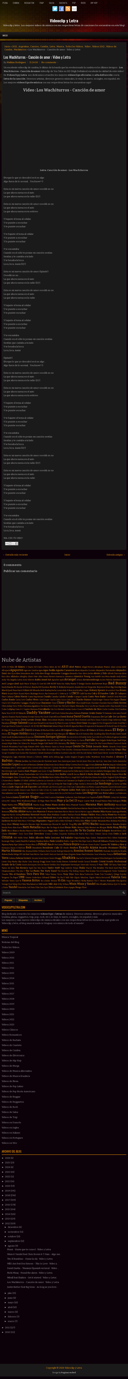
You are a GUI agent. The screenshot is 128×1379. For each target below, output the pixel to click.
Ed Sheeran (46, 726)
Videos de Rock (10, 1107)
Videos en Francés (11, 1122)
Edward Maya (58, 726)
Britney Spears (97, 690)
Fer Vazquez (33, 743)
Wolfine (110, 884)
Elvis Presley (111, 734)
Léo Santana (121, 797)
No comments (48, 62)
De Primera (6, 720)
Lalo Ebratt (43, 787)
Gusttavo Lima (66, 753)
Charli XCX (6, 703)
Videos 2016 (8, 988)
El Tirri (38, 734)
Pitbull (42, 844)
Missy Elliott (7, 824)
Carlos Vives (32, 699)
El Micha (45, 730)
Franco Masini (107, 743)
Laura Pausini (101, 787)
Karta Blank (94, 774)
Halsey (89, 753)
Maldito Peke (12, 805)
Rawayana (6, 848)
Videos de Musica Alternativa (17, 1071)
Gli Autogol (50, 750)
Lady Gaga (14, 786)
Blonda (36, 690)
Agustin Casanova (65, 670)
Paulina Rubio (42, 841)
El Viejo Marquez (59, 734)
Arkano (79, 680)
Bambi (4, 687)
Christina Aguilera (31, 706)
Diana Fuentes (102, 720)
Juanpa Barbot (68, 771)
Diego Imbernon (114, 720)
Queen (104, 844)
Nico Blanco (13, 830)
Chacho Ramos (83, 699)
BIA (45, 684)
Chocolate (95, 703)
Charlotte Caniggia (19, 703)
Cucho (104, 709)
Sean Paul (80, 854)
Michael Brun (99, 818)
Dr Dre (100, 723)
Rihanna (16, 850)
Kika (86, 777)
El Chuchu (122, 726)
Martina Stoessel (30, 814)
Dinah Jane (32, 723)
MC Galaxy (11, 801)
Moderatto (24, 824)
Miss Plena (122, 821)
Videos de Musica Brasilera (16, 1076)
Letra (52, 46)
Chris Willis (17, 706)
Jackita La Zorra (30, 761)
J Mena (17, 761)
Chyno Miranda (76, 706)
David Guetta (82, 716)
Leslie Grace (19, 790)
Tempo (75, 868)
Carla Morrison (120, 697)
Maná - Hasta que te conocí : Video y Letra (29, 1249)
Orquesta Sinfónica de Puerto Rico (74, 834)
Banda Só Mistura (24, 687)
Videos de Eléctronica (13, 1055)
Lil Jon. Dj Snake (50, 790)
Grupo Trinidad (8, 753)
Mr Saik (62, 824)
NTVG (86, 824)
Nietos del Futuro (40, 831)
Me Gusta (38, 818)
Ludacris (69, 797)
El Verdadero (46, 734)
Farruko (90, 740)
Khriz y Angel (70, 777)
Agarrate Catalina (31, 670)
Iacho (51, 757)
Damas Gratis (88, 713)
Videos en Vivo (9, 1143)
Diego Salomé (18, 722)
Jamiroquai (66, 761)
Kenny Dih (37, 777)
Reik (28, 847)
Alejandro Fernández (106, 670)
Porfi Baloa (58, 844)
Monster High (34, 824)
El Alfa (66, 726)
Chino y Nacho (66, 702)
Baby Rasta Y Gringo (75, 683)
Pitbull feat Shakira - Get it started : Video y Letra (31, 1277)
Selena (12, 858)
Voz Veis (22, 884)
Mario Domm (93, 808)
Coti (52, 709)
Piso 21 (34, 844)
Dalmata (77, 713)
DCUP (13, 713)
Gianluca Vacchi (16, 749)
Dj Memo (72, 723)
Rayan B (14, 848)
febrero (12, 1316)
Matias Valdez (88, 814)
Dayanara (95, 717)
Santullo (60, 854)
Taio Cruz (121, 864)
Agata (40, 670)
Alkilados (15, 676)
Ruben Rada (7, 854)
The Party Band (48, 871)
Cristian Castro (70, 709)
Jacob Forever (45, 761)
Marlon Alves (31, 812)
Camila (47, 696)
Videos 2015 (8, 983)
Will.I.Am (52, 884)
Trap (41, 2)
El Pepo (76, 730)
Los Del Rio (66, 793)
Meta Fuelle (57, 818)
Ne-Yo (50, 827)
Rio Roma (27, 851)
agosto (11, 1246)
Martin (65, 812)
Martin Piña (99, 811)
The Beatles (98, 868)
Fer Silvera (22, 743)
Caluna (9, 696)
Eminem (40, 736)
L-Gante (16, 780)
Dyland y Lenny (22, 726)
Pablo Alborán (36, 837)
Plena (5, 2)
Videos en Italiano (11, 1132)
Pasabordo (122, 838)
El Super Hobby (18, 733)
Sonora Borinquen (29, 865)
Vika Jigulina (121, 881)
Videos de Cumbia (11, 1050)
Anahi (113, 676)
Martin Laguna (86, 812)
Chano (123, 699)
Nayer (43, 827)
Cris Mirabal (59, 709)
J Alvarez (119, 756)
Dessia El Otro (72, 720)
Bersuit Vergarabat (88, 687)
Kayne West (117, 774)
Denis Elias (41, 719)
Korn (100, 777)
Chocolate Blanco (106, 703)
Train (96, 874)
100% (4, 667)
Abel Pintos (75, 667)
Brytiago (34, 693)
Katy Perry (105, 774)
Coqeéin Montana (30, 709)
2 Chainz (29, 667)
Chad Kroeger (97, 700)
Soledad (73, 861)
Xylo (115, 884)
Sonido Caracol (84, 862)
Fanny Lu (75, 740)
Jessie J (52, 765)
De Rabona (16, 720)
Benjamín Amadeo (73, 687)
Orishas (55, 834)
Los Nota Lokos (106, 793)
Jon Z (50, 768)
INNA (45, 757)
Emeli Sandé (7, 737)
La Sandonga (103, 783)
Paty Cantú (15, 841)
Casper (46, 700)
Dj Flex (58, 723)
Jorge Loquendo (88, 768)
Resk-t (66, 848)
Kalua (47, 774)
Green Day (110, 750)
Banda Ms (11, 687)
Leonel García (7, 790)
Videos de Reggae (11, 1096)
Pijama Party (7, 844)
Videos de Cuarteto (12, 1045)
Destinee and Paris (87, 720)
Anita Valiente (28, 680)
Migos (33, 821)
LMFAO (32, 780)
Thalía (82, 868)
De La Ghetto (119, 716)
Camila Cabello (58, 696)
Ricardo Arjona (88, 847)
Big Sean (122, 687)
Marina (84, 808)
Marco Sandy (7, 808)
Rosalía (123, 851)
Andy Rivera (121, 676)
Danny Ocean (27, 717)
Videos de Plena (10, 1081)
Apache (55, 679)
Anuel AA (46, 679)
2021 (7, 1181)
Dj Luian (65, 723)
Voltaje (15, 884)
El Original (66, 730)
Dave (58, 717)
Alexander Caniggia (60, 673)
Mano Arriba (58, 804)
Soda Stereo (62, 861)
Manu (68, 805)
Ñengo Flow (81, 887)
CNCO (75, 693)
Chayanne (46, 703)
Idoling (56, 757)
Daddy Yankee (39, 713)
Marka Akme (17, 811)
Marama (91, 804)
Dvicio (12, 726)
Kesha (45, 777)
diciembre (13, 1227)
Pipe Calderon (19, 844)
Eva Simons (6, 740)
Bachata (63, 2)
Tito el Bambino (17, 874)
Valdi (67, 877)
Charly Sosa (34, 703)
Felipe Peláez (13, 743)
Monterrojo (46, 824)
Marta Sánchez (55, 811)
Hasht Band (98, 753)
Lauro (124, 787)
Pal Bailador (67, 837)
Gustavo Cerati (36, 753)
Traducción (89, 874)
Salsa (51, 2)
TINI (105, 864)
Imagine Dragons (78, 757)
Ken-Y (17, 777)
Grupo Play (120, 749)
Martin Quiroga (112, 811)
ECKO (36, 726)
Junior (123, 771)
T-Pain (100, 864)
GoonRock (94, 750)
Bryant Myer (13, 693)
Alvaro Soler (33, 676)
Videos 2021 (8, 1014)
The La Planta (32, 871)
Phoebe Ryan (114, 841)
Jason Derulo (77, 761)
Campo (77, 696)
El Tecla (31, 734)
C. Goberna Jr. (63, 693)
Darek (46, 717)
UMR (22, 877)
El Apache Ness (76, 726)
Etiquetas (23, 900)
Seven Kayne (43, 858)
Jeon (22, 765)
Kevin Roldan (54, 777)
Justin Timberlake (27, 774)
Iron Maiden (107, 757)
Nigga (50, 830)
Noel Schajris (103, 830)
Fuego (25, 747)
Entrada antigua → (116, 554)
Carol (41, 700)
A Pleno (45, 667)
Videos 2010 (8, 957)
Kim (90, 777)
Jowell (97, 768)
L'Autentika (6, 780)
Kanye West (54, 774)
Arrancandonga (91, 679)
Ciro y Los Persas (91, 706)
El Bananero (99, 726)
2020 (8, 1186)
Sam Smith (44, 854)
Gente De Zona (82, 746)
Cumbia (16, 2)
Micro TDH (26, 821)
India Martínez (93, 757)
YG (119, 884)
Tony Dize (68, 874)
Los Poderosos (120, 793)
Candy (84, 696)
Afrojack (6, 670)
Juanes (57, 770)
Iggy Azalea (65, 757)
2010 (8, 1332)
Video (88, 46)
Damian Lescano (112, 713)
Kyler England (108, 777)
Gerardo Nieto (100, 746)
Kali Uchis (40, 774)
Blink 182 (28, 690)
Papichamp (79, 837)
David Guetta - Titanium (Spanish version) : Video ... (33, 1268)
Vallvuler (5, 881)
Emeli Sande (121, 734)
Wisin (72, 883)
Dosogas (92, 723)
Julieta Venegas (104, 771)
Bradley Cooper (83, 690)
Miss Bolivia (111, 821)
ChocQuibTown (83, 703)
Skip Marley (12, 862)
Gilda (43, 750)
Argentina (24, 46)
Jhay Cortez (71, 764)
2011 (7, 1327)
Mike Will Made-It (67, 821)
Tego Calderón (66, 868)
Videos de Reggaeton (13, 1102)
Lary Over (67, 787)
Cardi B (110, 696)
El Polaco (91, 730)
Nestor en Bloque (97, 827)
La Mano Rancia (13, 784)
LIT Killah (24, 780)
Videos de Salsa (10, 1112)
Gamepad (68, 747)
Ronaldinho (115, 851)
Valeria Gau (118, 877)
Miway (15, 824)
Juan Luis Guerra (16, 771)
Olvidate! (13, 833)
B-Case (40, 684)
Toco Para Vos (35, 874)
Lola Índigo (90, 790)
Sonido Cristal (98, 861)
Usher (53, 877)
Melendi (47, 817)
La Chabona (58, 780)
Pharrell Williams (101, 841)
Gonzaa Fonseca (81, 749)
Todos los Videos (74, 46)
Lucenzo (52, 797)
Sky (19, 861)
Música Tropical (10, 937)
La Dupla (79, 780)
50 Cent (38, 667)
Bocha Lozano (57, 690)
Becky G (54, 687)
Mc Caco (14, 818)
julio (10, 1293)
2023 (8, 1172)
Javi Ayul (96, 761)
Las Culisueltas (78, 787)
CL (70, 693)
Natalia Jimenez (105, 824)
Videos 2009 (8, 952)
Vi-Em (61, 880)
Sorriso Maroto (43, 865)
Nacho (94, 824)
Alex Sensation (23, 673)
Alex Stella (35, 673)
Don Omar (81, 723)
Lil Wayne (63, 790)
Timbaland (122, 871)
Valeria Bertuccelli (102, 877)
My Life (78, 824)
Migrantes (41, 820)
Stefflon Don (55, 865)
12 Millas (10, 667)
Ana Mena (105, 676)
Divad (40, 723)
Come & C (19, 709)
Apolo (61, 680)
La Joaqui (95, 780)
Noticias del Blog (10, 942)
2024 (8, 1167)
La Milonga (25, 784)
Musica (60, 46)
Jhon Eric (81, 765)
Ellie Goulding (95, 734)
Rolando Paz (68, 851)
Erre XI (78, 737)
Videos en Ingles (10, 1127)
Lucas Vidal (44, 797)
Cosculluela (44, 709)
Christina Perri (46, 706)
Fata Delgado (101, 740)
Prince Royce (71, 844)
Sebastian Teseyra (105, 854)
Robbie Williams (38, 851)
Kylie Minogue (120, 777)
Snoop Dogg (39, 861)
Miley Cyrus (91, 820)
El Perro (83, 730)
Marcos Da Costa (23, 808)
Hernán (22, 757)
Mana (48, 804)
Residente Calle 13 (52, 847)
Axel (16, 683)
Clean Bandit (115, 706)
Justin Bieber (10, 774)
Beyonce (101, 687)
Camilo (69, 696)
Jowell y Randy (108, 767)
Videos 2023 (8, 1024)
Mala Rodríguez (114, 801)
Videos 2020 (8, 1009)
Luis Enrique (80, 797)
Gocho (69, 749)
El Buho (108, 726)
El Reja (118, 730)
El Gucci (27, 730)
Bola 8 (65, 690)
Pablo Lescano (52, 837)
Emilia (15, 737)
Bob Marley (45, 690)
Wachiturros (20, 49)
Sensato (35, 858)
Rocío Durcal (51, 851)
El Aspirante (89, 726)
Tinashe (5, 874)
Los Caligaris (41, 793)
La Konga (110, 780)
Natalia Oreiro (119, 824)
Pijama (123, 841)
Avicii (124, 680)
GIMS (37, 747)
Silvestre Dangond (91, 858)
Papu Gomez (91, 838)
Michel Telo (16, 821)
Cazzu (63, 700)
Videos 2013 (8, 973)
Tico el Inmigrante (103, 871)
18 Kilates (20, 667)
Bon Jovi (72, 690)
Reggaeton (29, 2)
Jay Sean (104, 761)
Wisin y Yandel (86, 883)
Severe (52, 858)
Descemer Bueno (56, 720)
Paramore (102, 837)
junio (10, 1298)
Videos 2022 (8, 1019)
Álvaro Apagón (69, 887)
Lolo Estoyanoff (103, 790)
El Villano (70, 733)
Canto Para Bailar (97, 696)
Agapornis (16, 670)
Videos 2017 (8, 993)
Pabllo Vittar (23, 838)
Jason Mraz (87, 761)
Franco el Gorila (119, 743)
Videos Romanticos (12, 1035)
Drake (114, 723)
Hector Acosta (108, 753)
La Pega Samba (78, 784)
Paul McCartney (28, 841)
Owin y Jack (119, 833)
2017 (8, 1200)
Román (106, 851)
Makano (104, 801)
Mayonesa (6, 818)
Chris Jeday (7, 706)
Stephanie (65, 864)
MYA (19, 801)
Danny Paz (39, 717)
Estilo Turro (92, 737)
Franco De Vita (95, 743)
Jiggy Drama (90, 765)
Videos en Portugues (12, 1138)
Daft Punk (55, 713)
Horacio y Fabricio (34, 757)
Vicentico (76, 880)
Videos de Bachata (11, 1040)
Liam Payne (31, 790)
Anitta (38, 679)
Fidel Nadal (48, 743)
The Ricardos (62, 871)
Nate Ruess (17, 827)
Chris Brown (119, 703)
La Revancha (89, 784)
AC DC (58, 667)
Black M (21, 690)
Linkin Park (75, 790)
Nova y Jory (121, 831)
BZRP (53, 683)
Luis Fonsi (103, 797)
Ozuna (7, 837)
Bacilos (88, 684)
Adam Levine (116, 667)
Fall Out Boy (65, 740)
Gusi (17, 753)
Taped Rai (33, 868)
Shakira (68, 858)
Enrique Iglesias (56, 736)
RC (109, 844)
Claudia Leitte (104, 706)
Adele (124, 667)
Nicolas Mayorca (26, 831)
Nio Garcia (70, 831)
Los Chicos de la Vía (54, 793)
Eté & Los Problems (104, 737)
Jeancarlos (122, 761)
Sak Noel (25, 854)
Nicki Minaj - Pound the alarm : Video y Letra (29, 1273)
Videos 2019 (8, 1004)
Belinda (62, 687)
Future (31, 746)
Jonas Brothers (60, 768)
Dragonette (107, 723)
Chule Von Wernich (61, 706)
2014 (8, 1214)
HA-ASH (76, 753)
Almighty (23, 676)
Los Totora (7, 797)
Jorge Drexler (74, 768)
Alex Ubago (45, 673)
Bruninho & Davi (113, 690)
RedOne (21, 848)
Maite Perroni (50, 801)
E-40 (31, 726)
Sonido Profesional (116, 861)
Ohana (4, 834)
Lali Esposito (30, 786)
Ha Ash (84, 753)
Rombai (79, 850)
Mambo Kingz (39, 805)
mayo (11, 1302)
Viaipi (68, 881)
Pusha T (97, 844)
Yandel (12, 887)
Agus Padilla (49, 670)
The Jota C (20, 871)
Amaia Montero (49, 676)
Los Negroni (90, 793)
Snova (48, 862)
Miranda (102, 821)
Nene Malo (71, 827)
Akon (77, 670)
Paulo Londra (56, 841)
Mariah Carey (40, 808)
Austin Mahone (106, 680)
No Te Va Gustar (85, 830)
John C (14, 768)
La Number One (44, 784)
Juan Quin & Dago (45, 771)
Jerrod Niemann (30, 765)
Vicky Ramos (87, 880)
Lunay (113, 797)
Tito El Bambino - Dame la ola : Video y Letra (30, 1259)
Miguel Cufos (53, 821)
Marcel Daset (121, 805)
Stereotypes (75, 865)
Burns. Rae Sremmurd (48, 693)
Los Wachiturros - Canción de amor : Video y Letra (37, 57)
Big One (114, 687)
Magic (42, 801)
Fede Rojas (111, 740)
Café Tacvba (85, 693)
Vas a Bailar (45, 881)
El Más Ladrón (55, 730)
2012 (14, 46)
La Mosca (34, 784)
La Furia (86, 780)
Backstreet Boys (100, 683)
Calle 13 (113, 693)
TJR (110, 865)
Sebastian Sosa (92, 854)
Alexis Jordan (88, 673)
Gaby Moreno (45, 747)
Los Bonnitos (20, 793)
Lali (21, 786)
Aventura (117, 679)
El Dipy (5, 730)
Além (40, 676)
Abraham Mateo (102, 667)
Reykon (74, 847)
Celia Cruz (71, 700)
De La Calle (107, 716)
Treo (102, 874)
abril (10, 1307)
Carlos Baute (8, 699)
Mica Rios (75, 818)
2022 (8, 1176)
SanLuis (52, 854)
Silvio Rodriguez (106, 858)
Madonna (26, 801)
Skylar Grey (27, 862)
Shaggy (58, 858)
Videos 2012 (98, 46)
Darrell (52, 717)
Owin (110, 834)
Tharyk (89, 868)
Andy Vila (6, 680)
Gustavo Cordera (52, 753)
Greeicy (102, 750)
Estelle (83, 737)
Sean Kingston (70, 854)
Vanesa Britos (31, 880)
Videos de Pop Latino (12, 1086)
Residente (37, 848)
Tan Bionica (21, 868)
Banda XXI (37, 687)
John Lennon (33, 768)
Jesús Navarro (60, 765)
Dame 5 (100, 713)
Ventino (54, 881)
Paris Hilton (112, 838)
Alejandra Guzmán (87, 670)
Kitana (95, 777)
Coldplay (11, 709)
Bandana (45, 687)
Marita (101, 808)
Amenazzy (60, 676)
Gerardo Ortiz (115, 747)
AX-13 (65, 666)
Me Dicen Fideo (26, 818)
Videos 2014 (8, 978)
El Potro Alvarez (104, 730)
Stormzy (93, 865)
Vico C (96, 881)
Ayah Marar (24, 684)
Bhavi (108, 687)
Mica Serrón (87, 818)
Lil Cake (39, 790)
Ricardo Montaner (108, 847)
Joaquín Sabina (116, 765)
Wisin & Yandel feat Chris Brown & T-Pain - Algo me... (34, 1254)
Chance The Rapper (111, 700)
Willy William (63, 884)
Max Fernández (120, 815)
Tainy (114, 865)
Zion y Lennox (55, 887)
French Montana (10, 746)
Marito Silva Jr (115, 808)
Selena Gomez (23, 858)
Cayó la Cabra (55, 700)
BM (48, 683)
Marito (106, 808)
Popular (8, 900)
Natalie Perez (7, 827)
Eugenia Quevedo (119, 737)
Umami (28, 877)
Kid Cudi (80, 777)
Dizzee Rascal (48, 723)
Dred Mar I (122, 723)
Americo (69, 676)
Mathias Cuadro (59, 814)
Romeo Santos (93, 850)
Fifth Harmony (60, 743)
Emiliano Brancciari (26, 737)
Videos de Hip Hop (11, 1060)
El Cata (114, 726)
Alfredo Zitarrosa (115, 673)
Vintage (5, 884)
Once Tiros (23, 834)
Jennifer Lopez (11, 764)
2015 (7, 1209)
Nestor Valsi (83, 827)
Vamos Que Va (15, 881)
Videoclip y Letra (64, 20)
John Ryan (43, 768)
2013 (7, 1218)
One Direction (36, 833)
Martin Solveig (15, 815)
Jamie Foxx (57, 761)
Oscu (91, 834)
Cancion (34, 46)
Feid (119, 740)
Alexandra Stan (75, 673)
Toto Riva (79, 874)
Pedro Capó (69, 841)
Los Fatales (76, 793)
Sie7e (81, 858)
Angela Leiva (16, 679)
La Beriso (40, 780)
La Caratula (48, 780)
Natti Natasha (32, 827)
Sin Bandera (118, 858)
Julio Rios (116, 771)
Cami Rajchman (35, 696)
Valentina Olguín (87, 877)
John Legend (22, 768)
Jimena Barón (102, 764)
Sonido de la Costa (11, 864)
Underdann (36, 877)
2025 (8, 1162)
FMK (24, 740)
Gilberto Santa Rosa (33, 750)
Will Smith (43, 884)
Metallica (66, 818)
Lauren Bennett (114, 787)
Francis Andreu (81, 743)
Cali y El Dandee (100, 693)
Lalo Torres (53, 787)
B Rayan (33, 684)
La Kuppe (119, 780)
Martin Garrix (74, 812)
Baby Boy (61, 684)
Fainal (56, 740)
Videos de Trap (10, 1117)
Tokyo (47, 874)
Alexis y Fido (100, 673)
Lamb (60, 787)
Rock (83, 2)
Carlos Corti (20, 700)
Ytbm (37, 887)
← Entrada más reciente (15, 554)
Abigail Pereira (88, 667)
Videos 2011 (8, 963)
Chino (54, 703)
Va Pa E (61, 877)
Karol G (83, 774)
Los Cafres (31, 793)
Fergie (41, 743)
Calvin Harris (20, 696)
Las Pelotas (90, 787)
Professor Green (86, 844)
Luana (16, 797)
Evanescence (17, 740)
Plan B (50, 844)
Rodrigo (60, 851)
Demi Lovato (27, 719)
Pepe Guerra (87, 841)
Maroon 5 (42, 811)
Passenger (6, 841)
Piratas (28, 844)
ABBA (51, 667)
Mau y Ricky (101, 814)
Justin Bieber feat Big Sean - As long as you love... (32, 1287)
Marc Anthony (106, 804)
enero (11, 1321)
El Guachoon (15, 730)
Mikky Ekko (79, 821)
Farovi (82, 740)
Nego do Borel (58, 827)
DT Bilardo (21, 713)
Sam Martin (34, 854)
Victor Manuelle (107, 880)
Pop (74, 2)
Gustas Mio (24, 753)
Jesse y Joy (43, 764)
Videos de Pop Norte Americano (18, 1091)
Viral (10, 884)
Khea (63, 777)
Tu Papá (14, 877)
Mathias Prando (74, 815)
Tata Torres (42, 868)
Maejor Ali (35, 801)
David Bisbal (66, 716)
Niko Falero (59, 830)
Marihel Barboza (74, 808)
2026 (8, 1158)
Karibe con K (66, 774)
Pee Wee (78, 841)
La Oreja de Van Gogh (62, 784)
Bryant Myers (24, 693)
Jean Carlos (112, 761)
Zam (42, 887)
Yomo (33, 887)
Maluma (25, 804)
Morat (55, 824)
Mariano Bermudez (57, 808)
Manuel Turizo (78, 805)
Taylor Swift (53, 868)
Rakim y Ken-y (118, 844)
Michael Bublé (112, 818)
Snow (53, 862)
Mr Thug (69, 824)
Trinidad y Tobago (111, 874)
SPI (20, 854)
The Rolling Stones (77, 871)
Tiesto (114, 871)
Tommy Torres (56, 874)
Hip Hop (94, 2)
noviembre (14, 1232)
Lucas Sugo (29, 797)
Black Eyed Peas (9, 690)
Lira (83, 790)
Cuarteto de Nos (93, 709)
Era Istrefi (71, 737)
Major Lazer (84, 801)
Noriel (114, 830)
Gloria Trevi (60, 750)
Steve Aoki (85, 865)
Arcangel (70, 679)
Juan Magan (31, 771)
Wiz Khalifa (101, 884)
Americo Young (82, 676)
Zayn (46, 887)
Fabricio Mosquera (36, 740)
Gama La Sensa (58, 747)
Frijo (20, 747)
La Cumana (68, 780)
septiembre (14, 1241)
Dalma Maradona (67, 713)
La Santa (115, 784)
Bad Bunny (117, 683)
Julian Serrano (91, 771)
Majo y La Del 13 (67, 800)
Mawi (110, 814)
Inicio (5, 35)
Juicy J (81, 771)
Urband (45, 877)
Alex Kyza (11, 673)
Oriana (48, 834)
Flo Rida (70, 743)
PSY (15, 837)
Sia (77, 858)
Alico (8, 676)
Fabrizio (50, 740)
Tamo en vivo (8, 868)
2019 (8, 1190)
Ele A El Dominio (83, 734)
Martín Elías (46, 814)
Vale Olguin (75, 877)
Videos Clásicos (10, 1029)
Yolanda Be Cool (24, 887)
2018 (8, 1195)
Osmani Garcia (101, 834)
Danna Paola (15, 717)
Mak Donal (95, 801)
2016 (8, 1204)
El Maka (36, 730)
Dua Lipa (5, 726)
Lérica (4, 801)
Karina (76, 774)
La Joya (102, 780)
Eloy (103, 734)
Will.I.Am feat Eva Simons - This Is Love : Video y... (32, 1263)
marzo (11, 1312)
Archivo (38, 900)
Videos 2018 (8, 999)
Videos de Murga (10, 1066)
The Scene (91, 871)
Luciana (60, 797)
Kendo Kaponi (26, 777)
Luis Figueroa (91, 797)
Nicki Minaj (112, 827)
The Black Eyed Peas (113, 868)
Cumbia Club (113, 709)
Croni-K (80, 709)
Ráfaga (16, 854)
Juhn (76, 771)
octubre (12, 1236)
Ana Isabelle (96, 676)
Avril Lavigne (8, 683)
